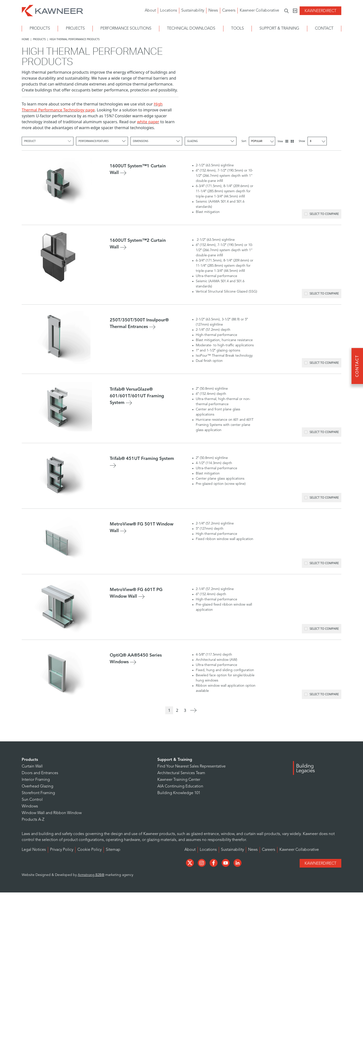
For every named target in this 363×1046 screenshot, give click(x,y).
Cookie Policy (89, 850)
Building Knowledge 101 (178, 793)
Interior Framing (36, 780)
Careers (229, 11)
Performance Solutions (125, 29)
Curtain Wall (32, 766)
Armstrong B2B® (91, 875)
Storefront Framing (38, 793)
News (213, 11)
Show (313, 141)
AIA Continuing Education (180, 786)
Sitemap (113, 850)
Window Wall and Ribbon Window (52, 813)
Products (40, 29)
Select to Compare (321, 214)
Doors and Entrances (40, 773)
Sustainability (192, 11)
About (150, 11)
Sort (258, 141)
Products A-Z (33, 820)
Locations (168, 11)
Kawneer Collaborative (259, 11)
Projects (75, 29)
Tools (237, 29)
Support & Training (279, 29)
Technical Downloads (191, 29)
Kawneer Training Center (178, 780)
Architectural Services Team (181, 773)
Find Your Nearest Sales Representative (191, 766)
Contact (324, 29)
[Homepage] (52, 10)
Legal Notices (34, 850)
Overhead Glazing (37, 786)
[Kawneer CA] (295, 11)
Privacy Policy (61, 850)
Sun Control (32, 800)
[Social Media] (190, 862)
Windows (30, 806)
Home (25, 39)
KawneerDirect (320, 11)
